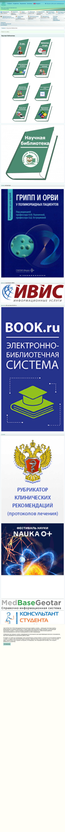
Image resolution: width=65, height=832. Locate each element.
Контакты (29, 3)
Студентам (16, 3)
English (36, 3)
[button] (20, 275)
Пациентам (23, 3)
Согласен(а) (7, 644)
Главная (9, 3)
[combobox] (32, 32)
